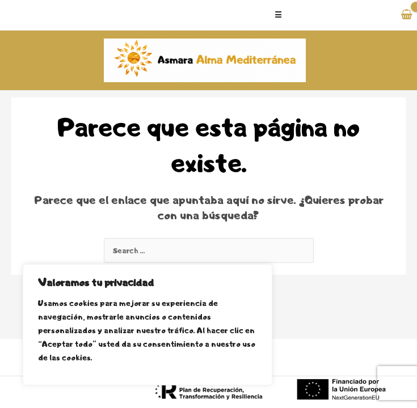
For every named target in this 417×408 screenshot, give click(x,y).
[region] (147, 324)
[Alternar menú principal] (322, 15)
